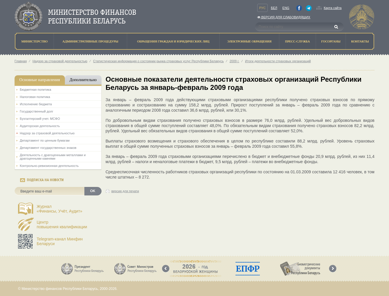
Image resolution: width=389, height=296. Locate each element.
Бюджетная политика (35, 89)
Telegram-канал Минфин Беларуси (60, 241)
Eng (286, 8)
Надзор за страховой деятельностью (60, 61)
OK (92, 191)
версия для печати (125, 191)
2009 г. (234, 61)
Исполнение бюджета (36, 104)
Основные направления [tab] (39, 80)
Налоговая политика (35, 97)
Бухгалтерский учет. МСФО (40, 118)
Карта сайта (333, 8)
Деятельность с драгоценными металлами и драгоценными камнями (53, 156)
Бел (274, 8)
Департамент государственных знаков (48, 147)
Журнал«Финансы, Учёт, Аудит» (59, 208)
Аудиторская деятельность (40, 126)
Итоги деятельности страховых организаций (278, 61)
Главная (21, 61)
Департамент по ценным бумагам (45, 140)
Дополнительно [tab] (83, 80)
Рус (262, 8)
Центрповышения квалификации (62, 224)
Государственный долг (36, 111)
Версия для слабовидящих (283, 17)
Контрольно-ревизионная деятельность (49, 165)
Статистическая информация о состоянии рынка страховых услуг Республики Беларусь (158, 61)
